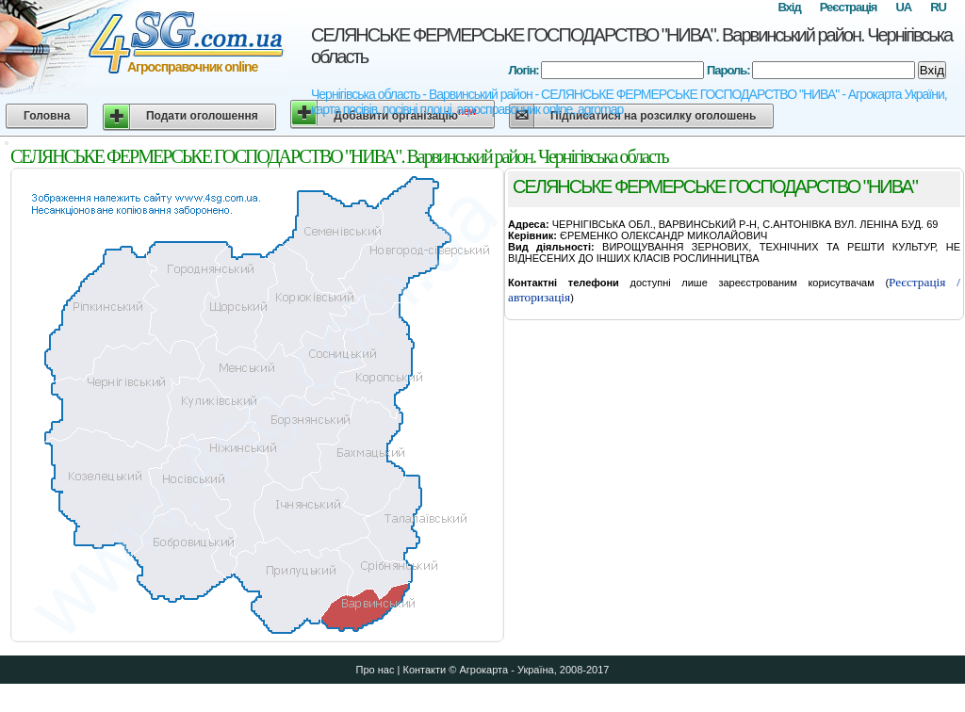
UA (903, 7)
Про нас (375, 669)
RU (938, 7)
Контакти (424, 669)
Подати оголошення (202, 115)
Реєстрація (848, 7)
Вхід (788, 7)
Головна (47, 115)
